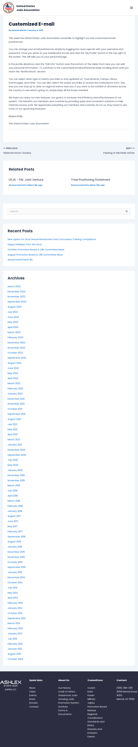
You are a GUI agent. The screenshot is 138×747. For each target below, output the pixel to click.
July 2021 (12, 424)
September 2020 (17, 455)
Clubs (32, 691)
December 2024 (16, 291)
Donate (33, 702)
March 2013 (14, 623)
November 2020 (16, 449)
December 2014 (16, 577)
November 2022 (16, 347)
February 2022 (15, 388)
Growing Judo (66, 699)
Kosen (90, 695)
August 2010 (14, 654)
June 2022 (13, 368)
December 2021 (16, 398)
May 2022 (13, 373)
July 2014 (12, 587)
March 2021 (14, 439)
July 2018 (12, 490)
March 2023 (14, 332)
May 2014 (13, 592)
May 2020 (13, 465)
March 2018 (14, 500)
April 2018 (13, 495)
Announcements (17, 185)
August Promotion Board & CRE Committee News (35, 254)
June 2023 (13, 317)
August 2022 (14, 363)
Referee (91, 710)
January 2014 (15, 608)
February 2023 (15, 337)
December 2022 (16, 342)
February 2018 (15, 506)
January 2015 (15, 572)
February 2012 (15, 643)
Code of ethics (66, 691)
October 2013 (15, 613)
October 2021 (15, 408)
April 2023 (13, 327)
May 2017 (13, 526)
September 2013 (16, 618)
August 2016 (14, 541)
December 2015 (16, 551)
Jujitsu (91, 702)
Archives (63, 706)
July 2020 (13, 459)
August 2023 (15, 306)
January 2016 (15, 546)
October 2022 (15, 352)
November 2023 (16, 296)
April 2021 (13, 434)
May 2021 (12, 429)
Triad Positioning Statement (90, 180)
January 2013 (15, 633)
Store (32, 699)
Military (91, 699)
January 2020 (15, 470)
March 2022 (14, 383)
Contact (34, 706)
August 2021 (14, 419)
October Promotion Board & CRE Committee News (36, 249)
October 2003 (15, 659)
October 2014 (15, 582)
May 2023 (13, 322)
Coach (91, 687)
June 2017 (13, 521)
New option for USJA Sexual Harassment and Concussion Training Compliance (52, 239)
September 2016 (16, 536)
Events (33, 695)
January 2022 (15, 393)
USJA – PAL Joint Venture (26, 180)
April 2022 (13, 378)
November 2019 (16, 480)
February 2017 (15, 531)
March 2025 (14, 286)
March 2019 (14, 485)
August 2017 (14, 516)
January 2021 (15, 444)
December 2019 (16, 475)
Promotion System (68, 702)
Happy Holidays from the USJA (25, 244)
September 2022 (17, 357)
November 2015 (16, 557)
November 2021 (16, 403)
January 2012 (15, 648)
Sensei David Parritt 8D (20, 259)
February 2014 (15, 602)
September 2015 (17, 567)
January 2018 (15, 511)
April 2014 (13, 597)
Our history (64, 687)
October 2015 (15, 562)
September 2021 (16, 414)
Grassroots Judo (67, 695)
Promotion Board (97, 706)
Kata (90, 691)
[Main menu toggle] (131, 7)
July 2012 (12, 638)
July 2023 (13, 312)
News (30, 185)
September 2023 (17, 301)
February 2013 (15, 628)
